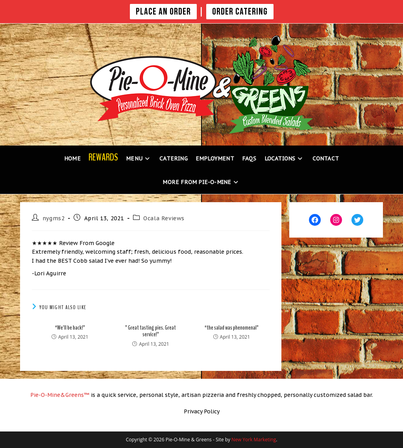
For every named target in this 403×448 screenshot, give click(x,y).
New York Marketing (253, 439)
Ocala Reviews (164, 218)
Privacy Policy (202, 411)
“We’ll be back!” (70, 328)
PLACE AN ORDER (163, 11)
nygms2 (54, 218)
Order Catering (240, 11)
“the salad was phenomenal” (232, 328)
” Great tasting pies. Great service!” (150, 331)
